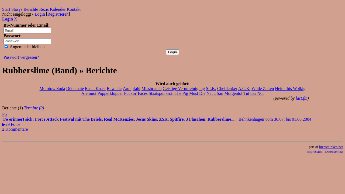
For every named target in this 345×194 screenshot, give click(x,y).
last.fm (301, 98)
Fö (4, 114)
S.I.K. (211, 88)
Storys (16, 9)
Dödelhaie (75, 88)
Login (39, 14)
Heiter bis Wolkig (290, 88)
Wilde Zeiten (262, 88)
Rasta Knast (95, 88)
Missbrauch (152, 88)
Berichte (30, 9)
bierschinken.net (331, 147)
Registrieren (57, 14)
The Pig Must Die (190, 93)
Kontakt (74, 9)
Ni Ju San (214, 93)
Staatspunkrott (161, 93)
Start (6, 9)
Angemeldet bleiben (24, 46)
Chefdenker (227, 88)
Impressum (315, 152)
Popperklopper (110, 93)
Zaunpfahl (131, 88)
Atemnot (88, 93)
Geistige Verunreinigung (184, 88)
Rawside (114, 88)
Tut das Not (253, 93)
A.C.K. (244, 88)
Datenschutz (334, 152)
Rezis (44, 9)
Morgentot (233, 93)
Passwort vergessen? (21, 57)
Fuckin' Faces (136, 93)
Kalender (58, 9)
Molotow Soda (52, 88)
